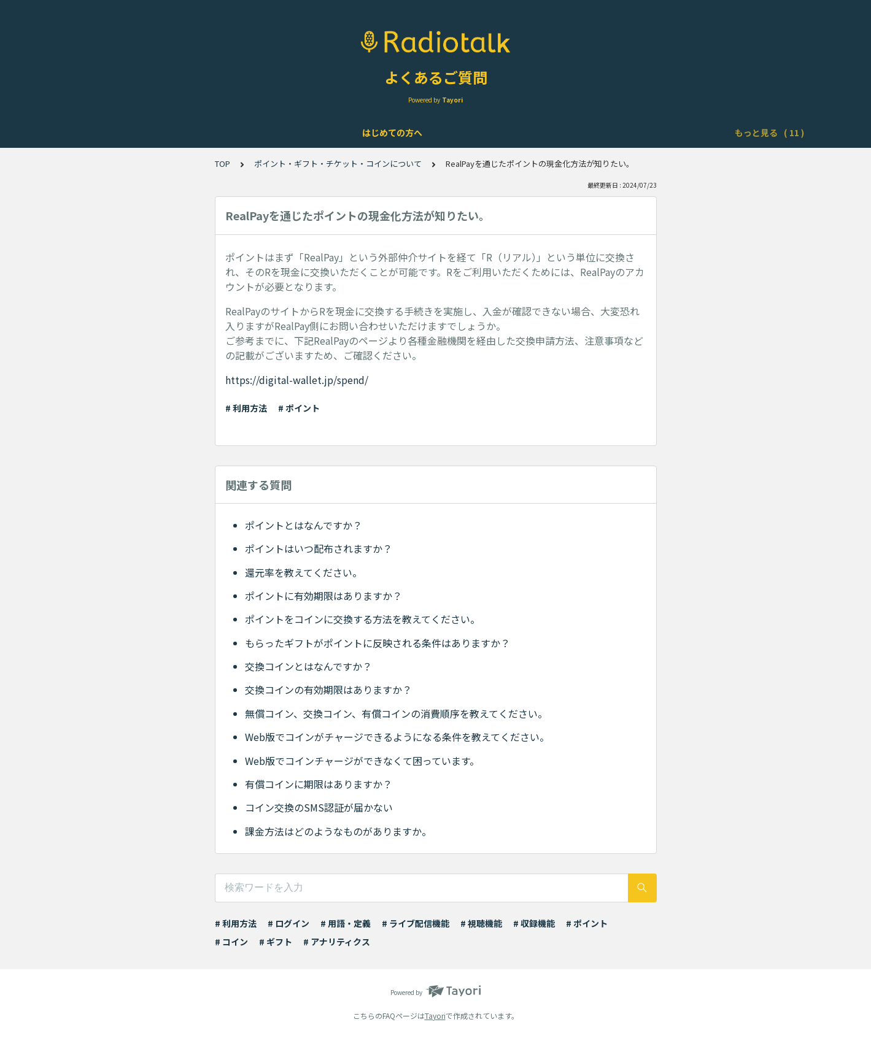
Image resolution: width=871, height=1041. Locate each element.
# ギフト (275, 941)
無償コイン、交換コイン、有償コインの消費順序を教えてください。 (396, 713)
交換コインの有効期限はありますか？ (328, 689)
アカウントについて (200, 132)
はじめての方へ (115, 132)
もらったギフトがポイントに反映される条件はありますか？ (377, 643)
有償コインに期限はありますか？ (318, 784)
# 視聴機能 (481, 923)
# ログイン (288, 923)
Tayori (435, 1015)
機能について (282, 132)
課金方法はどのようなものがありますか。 (338, 831)
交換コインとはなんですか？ (308, 666)
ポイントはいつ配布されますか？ (318, 548)
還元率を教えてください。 (303, 572)
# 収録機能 (534, 923)
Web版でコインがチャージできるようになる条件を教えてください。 (397, 736)
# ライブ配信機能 (415, 923)
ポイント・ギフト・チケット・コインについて (615, 132)
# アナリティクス (336, 941)
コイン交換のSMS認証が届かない (319, 807)
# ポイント (299, 408)
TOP (222, 163)
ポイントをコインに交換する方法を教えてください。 (362, 619)
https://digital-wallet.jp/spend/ (296, 379)
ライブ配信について (364, 132)
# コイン (231, 941)
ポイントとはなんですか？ (303, 525)
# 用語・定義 (345, 923)
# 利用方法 (246, 408)
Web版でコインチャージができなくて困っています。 (362, 760)
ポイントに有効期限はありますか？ (323, 595)
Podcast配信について (464, 132)
